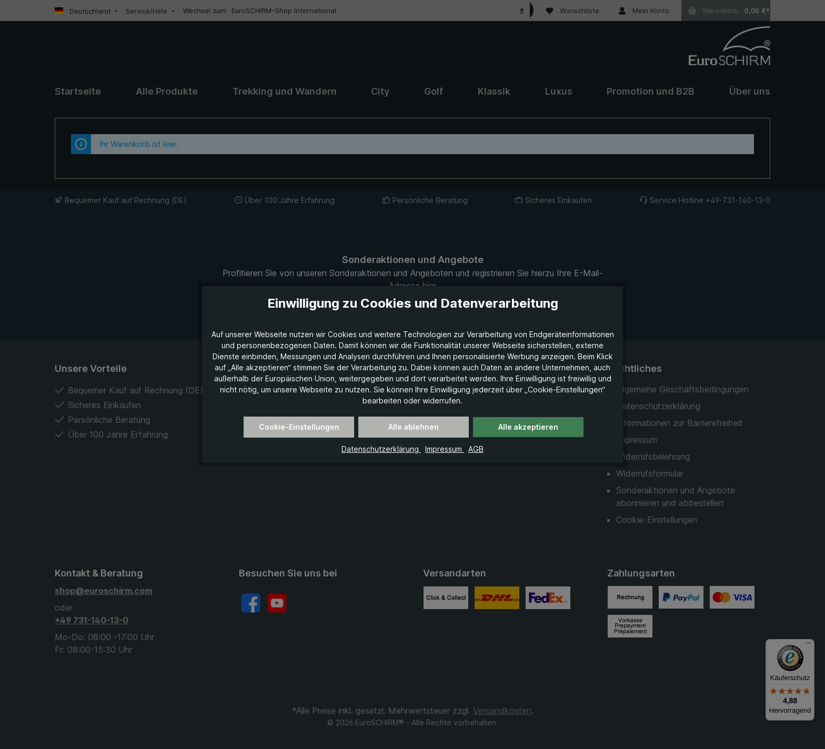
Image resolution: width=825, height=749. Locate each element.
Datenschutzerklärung (381, 448)
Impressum (444, 448)
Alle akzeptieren (528, 426)
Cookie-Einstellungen (299, 426)
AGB (476, 448)
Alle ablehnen (413, 426)
